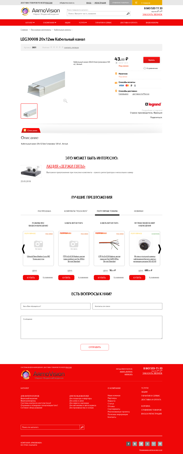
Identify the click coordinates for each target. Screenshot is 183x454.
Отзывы (111, 406)
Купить (152, 60)
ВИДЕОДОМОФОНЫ (28, 401)
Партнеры (112, 398)
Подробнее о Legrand (152, 110)
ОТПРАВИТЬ (95, 347)
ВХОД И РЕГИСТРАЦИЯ (151, 413)
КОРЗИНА (145, 406)
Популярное (30, 233)
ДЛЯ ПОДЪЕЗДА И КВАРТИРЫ (80, 398)
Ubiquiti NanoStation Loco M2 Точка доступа (38, 257)
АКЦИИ (67, 23)
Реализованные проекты (119, 411)
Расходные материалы (41, 29)
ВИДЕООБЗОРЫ (152, 23)
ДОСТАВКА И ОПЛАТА (128, 23)
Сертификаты (114, 409)
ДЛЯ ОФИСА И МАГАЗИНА (79, 403)
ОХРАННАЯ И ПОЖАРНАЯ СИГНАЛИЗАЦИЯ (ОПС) (39, 405)
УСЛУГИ (144, 388)
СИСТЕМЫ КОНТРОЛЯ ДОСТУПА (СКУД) (36, 403)
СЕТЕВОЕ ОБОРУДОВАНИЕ (31, 407)
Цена (34, 270)
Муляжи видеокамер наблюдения (144, 224)
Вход (88, 3)
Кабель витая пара (74, 223)
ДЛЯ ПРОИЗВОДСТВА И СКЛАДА (81, 407)
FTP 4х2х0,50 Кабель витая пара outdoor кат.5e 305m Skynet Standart (74, 259)
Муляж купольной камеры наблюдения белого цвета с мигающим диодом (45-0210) (144, 259)
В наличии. (156, 234)
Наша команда (114, 395)
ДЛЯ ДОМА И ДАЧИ (76, 401)
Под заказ (49, 234)
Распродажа (65, 233)
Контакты (112, 417)
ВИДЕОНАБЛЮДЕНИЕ (29, 398)
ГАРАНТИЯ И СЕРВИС (103, 23)
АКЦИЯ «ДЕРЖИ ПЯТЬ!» (65, 166)
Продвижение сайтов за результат (150, 450)
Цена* (121, 63)
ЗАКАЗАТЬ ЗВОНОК (152, 14)
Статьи (111, 403)
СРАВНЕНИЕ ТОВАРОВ (151, 410)
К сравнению (152, 68)
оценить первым (71, 47)
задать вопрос (126, 371)
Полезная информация (118, 414)
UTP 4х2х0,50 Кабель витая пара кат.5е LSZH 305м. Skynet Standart (109, 259)
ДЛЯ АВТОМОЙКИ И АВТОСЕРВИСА (82, 405)
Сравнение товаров (120, 3)
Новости (111, 401)
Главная (24, 29)
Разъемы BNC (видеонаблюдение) (38, 224)
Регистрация (100, 3)
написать (129, 374)
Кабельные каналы (62, 29)
